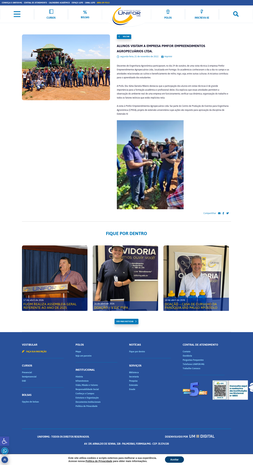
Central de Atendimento (35, 3)
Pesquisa (133, 381)
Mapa (78, 351)
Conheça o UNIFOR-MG (12, 3)
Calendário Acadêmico (59, 3)
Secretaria (134, 377)
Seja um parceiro (84, 356)
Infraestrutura (82, 381)
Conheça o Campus (85, 393)
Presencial (27, 372)
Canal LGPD (90, 3)
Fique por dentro (137, 351)
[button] (4, 441)
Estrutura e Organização (87, 398)
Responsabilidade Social (87, 389)
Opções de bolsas (30, 402)
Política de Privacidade (87, 406)
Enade (132, 389)
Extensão (133, 385)
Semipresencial (29, 377)
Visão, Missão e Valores (87, 385)
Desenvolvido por (190, 436)
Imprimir (166, 56)
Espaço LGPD (77, 3)
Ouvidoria (187, 356)
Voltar (124, 36)
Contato (186, 351)
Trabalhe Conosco (191, 368)
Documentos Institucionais (88, 402)
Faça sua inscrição (34, 351)
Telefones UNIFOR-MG (193, 364)
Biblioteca (134, 372)
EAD (24, 381)
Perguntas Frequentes (193, 360)
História (79, 377)
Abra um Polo (103, 3)
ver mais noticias (124, 321)
